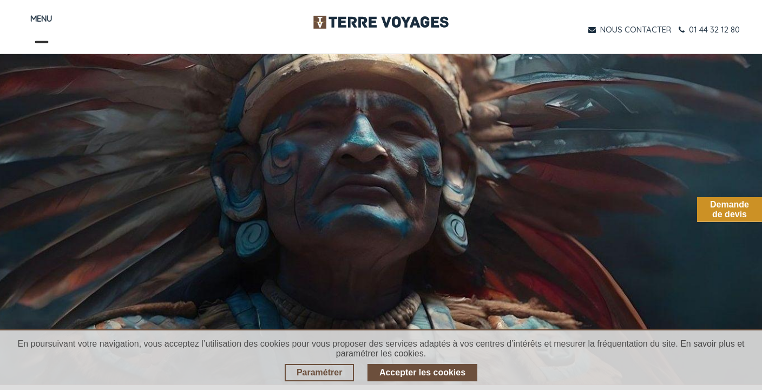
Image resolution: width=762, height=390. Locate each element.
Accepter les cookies (422, 372)
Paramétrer (320, 372)
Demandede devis (729, 209)
